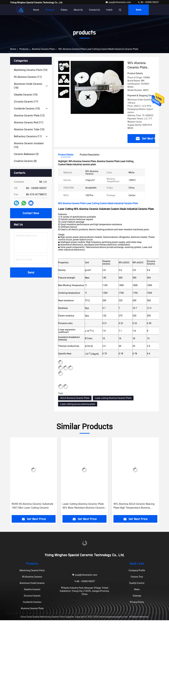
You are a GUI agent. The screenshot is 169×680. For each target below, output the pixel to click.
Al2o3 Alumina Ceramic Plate (74, 398)
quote (138, 10)
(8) (25, 161)
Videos (64, 10)
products (23, 49)
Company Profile (137, 570)
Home (36, 10)
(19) (25, 94)
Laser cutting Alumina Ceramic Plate (113, 398)
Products (49, 10)
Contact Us (94, 10)
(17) (26, 101)
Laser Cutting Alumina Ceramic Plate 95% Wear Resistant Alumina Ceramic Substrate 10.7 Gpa (83, 506)
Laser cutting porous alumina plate (77, 404)
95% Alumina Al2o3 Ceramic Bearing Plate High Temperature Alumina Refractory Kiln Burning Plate (133, 506)
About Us (78, 10)
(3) (26, 154)
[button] (17, 477)
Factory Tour (137, 576)
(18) (28, 85)
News (137, 589)
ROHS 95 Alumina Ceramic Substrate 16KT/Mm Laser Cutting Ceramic (32, 505)
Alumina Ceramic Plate (43, 49)
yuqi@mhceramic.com (118, 2)
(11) (28, 76)
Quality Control (136, 583)
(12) (29, 115)
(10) (30, 69)
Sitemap (137, 595)
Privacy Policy (137, 602)
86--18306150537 (148, 2)
